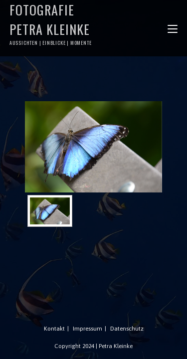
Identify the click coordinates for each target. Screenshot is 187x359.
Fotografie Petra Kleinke (51, 23)
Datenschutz (127, 328)
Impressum (87, 328)
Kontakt (54, 328)
